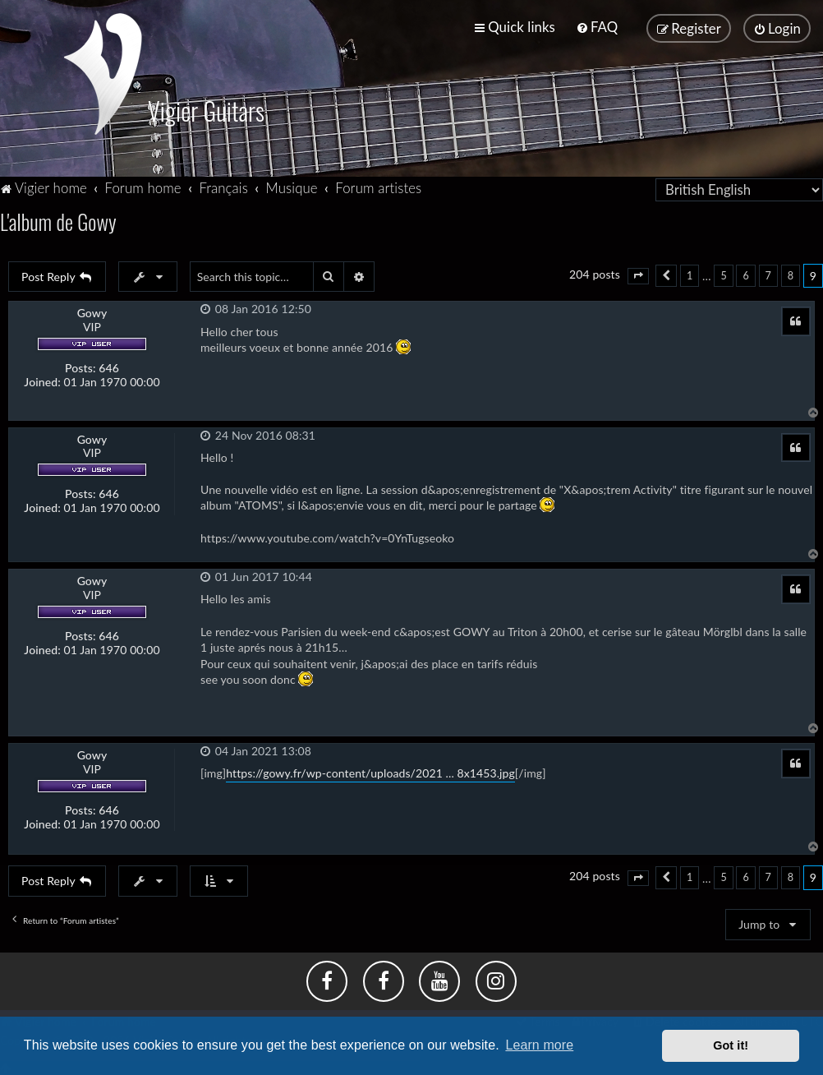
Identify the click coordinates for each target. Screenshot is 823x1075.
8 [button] (790, 274)
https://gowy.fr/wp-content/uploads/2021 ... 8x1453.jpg (370, 772)
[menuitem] (597, 26)
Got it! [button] (730, 1045)
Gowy (92, 312)
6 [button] (745, 274)
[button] (638, 275)
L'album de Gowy (60, 220)
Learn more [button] (539, 1045)
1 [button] (689, 274)
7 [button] (768, 274)
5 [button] (723, 274)
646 (109, 366)
